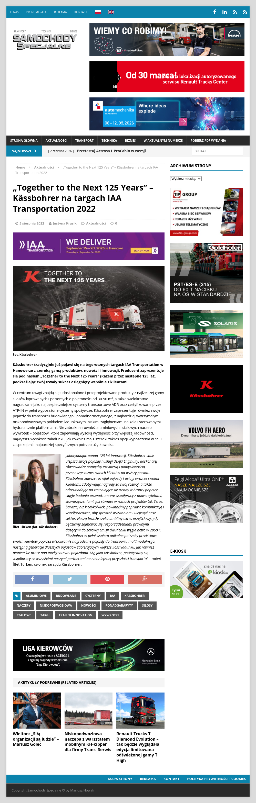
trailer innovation (75, 615)
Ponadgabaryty (119, 605)
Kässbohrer (135, 596)
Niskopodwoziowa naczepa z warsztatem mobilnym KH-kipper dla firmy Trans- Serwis (88, 741)
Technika (109, 140)
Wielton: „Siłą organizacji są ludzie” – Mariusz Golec (36, 739)
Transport (84, 140)
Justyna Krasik (65, 223)
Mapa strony (120, 778)
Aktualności (56, 140)
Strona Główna (24, 140)
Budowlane (66, 596)
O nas (14, 12)
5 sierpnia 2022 (31, 223)
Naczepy (23, 605)
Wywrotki (110, 615)
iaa (112, 596)
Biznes (130, 140)
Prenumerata (36, 12)
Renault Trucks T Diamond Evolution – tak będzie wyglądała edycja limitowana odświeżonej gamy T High (137, 747)
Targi (44, 615)
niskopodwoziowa (56, 605)
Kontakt (80, 12)
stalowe (24, 615)
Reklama (60, 12)
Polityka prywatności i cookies (216, 778)
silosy (147, 605)
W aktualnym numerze (163, 140)
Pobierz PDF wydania (208, 140)
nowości (88, 605)
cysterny (93, 596)
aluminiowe (36, 596)
